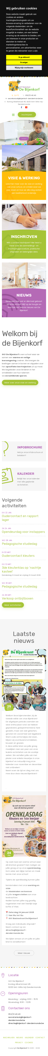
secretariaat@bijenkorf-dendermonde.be (25, 98)
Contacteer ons (19, 1008)
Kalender (29, 1037)
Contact (40, 1037)
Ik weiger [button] (24, 62)
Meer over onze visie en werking (20, 382)
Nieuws (19, 1037)
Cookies (29, 1042)
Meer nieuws (24, 953)
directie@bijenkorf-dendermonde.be (26, 1023)
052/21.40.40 (30, 95)
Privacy (19, 1042)
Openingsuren (18, 993)
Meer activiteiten (12, 605)
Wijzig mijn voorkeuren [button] (24, 68)
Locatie (13, 975)
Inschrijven (27, 114)
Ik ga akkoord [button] (24, 57)
